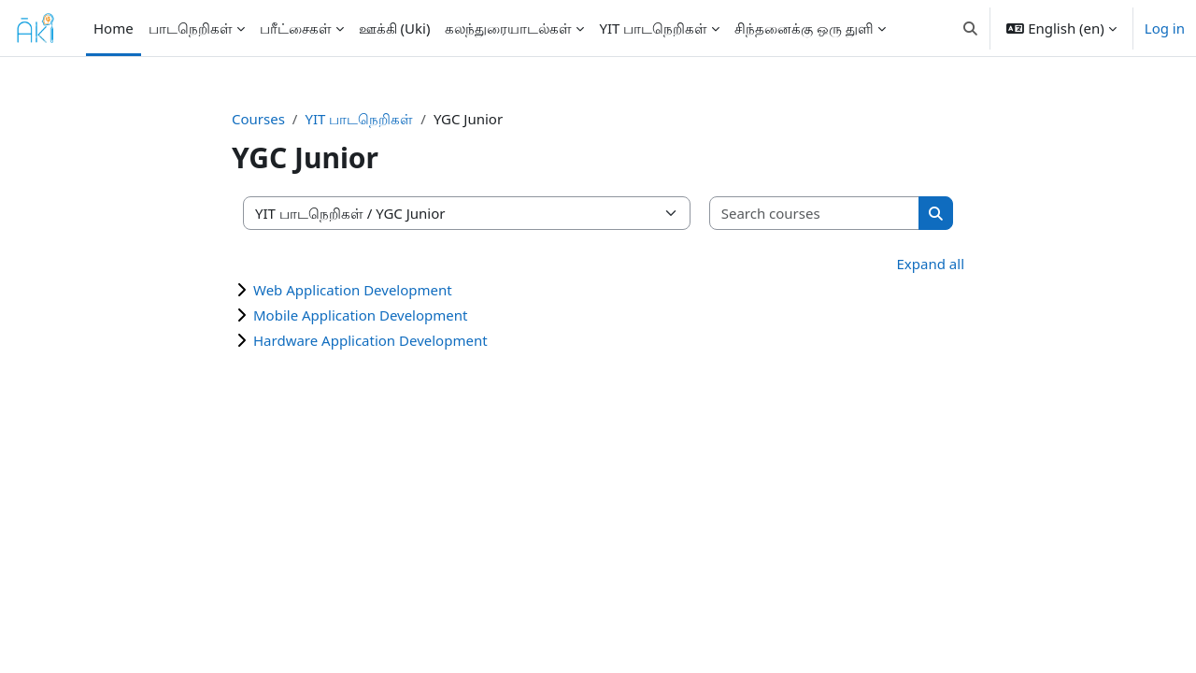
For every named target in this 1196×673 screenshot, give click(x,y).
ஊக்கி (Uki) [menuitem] (395, 28)
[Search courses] (815, 213)
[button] (970, 28)
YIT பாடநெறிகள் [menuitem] (653, 28)
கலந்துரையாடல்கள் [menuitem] (508, 28)
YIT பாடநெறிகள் (359, 118)
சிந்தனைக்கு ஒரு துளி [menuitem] (804, 28)
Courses (258, 118)
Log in (1165, 28)
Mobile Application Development (360, 315)
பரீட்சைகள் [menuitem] (296, 28)
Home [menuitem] (113, 28)
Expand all (930, 263)
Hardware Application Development (370, 340)
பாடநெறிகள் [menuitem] (191, 28)
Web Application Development (352, 289)
